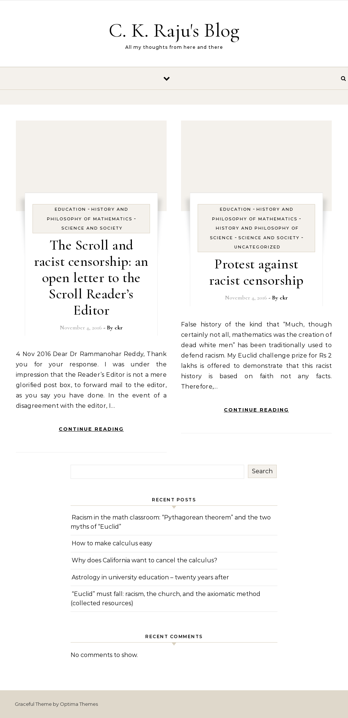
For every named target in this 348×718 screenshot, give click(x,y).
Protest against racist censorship (256, 272)
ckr (119, 327)
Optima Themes (79, 704)
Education (70, 209)
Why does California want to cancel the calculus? (144, 560)
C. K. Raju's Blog (174, 30)
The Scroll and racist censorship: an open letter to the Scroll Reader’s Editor (91, 278)
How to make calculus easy (112, 543)
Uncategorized (257, 247)
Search (262, 471)
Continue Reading (91, 429)
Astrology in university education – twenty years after (150, 577)
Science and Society (92, 228)
